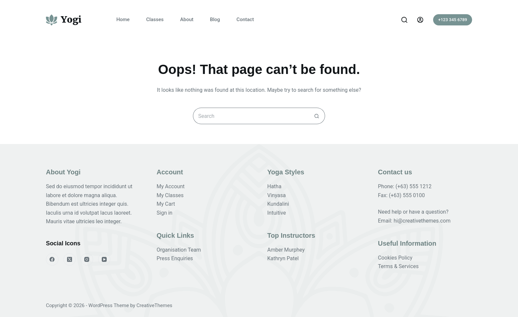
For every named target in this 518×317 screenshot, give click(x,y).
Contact (245, 19)
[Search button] (317, 116)
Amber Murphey (286, 250)
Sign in (164, 213)
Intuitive (276, 213)
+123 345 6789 (452, 19)
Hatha (274, 186)
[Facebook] (52, 259)
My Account (171, 186)
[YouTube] (104, 259)
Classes (155, 19)
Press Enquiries (175, 258)
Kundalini (278, 204)
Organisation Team (179, 250)
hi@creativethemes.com (421, 221)
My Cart (166, 204)
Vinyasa (276, 195)
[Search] (404, 20)
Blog (215, 19)
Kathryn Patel (283, 258)
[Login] (420, 20)
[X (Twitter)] (69, 259)
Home (123, 19)
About (186, 19)
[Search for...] (251, 116)
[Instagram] (87, 259)
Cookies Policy (395, 258)
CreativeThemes (154, 305)
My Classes (170, 195)
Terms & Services (398, 266)
